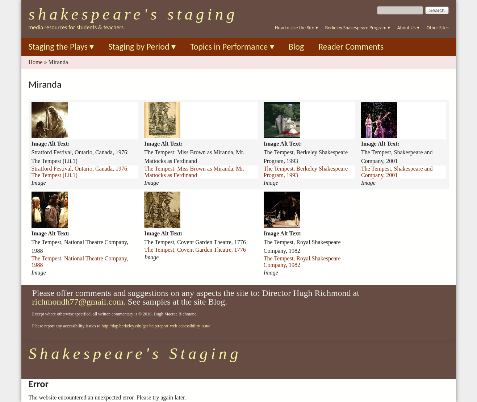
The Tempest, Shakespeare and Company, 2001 (397, 172)
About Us (408, 28)
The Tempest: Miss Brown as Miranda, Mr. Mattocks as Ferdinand (194, 172)
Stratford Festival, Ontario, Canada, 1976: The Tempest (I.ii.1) (80, 172)
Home (36, 62)
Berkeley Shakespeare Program (357, 28)
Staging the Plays (61, 46)
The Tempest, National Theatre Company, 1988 (80, 261)
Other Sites (438, 28)
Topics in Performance (232, 46)
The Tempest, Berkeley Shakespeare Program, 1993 (306, 172)
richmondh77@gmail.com (78, 301)
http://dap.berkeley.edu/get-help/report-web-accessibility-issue (155, 325)
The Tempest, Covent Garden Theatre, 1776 (195, 250)
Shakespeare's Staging (133, 14)
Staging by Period (142, 46)
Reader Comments (351, 46)
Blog (296, 46)
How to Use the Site (296, 28)
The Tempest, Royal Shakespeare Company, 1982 (302, 261)
